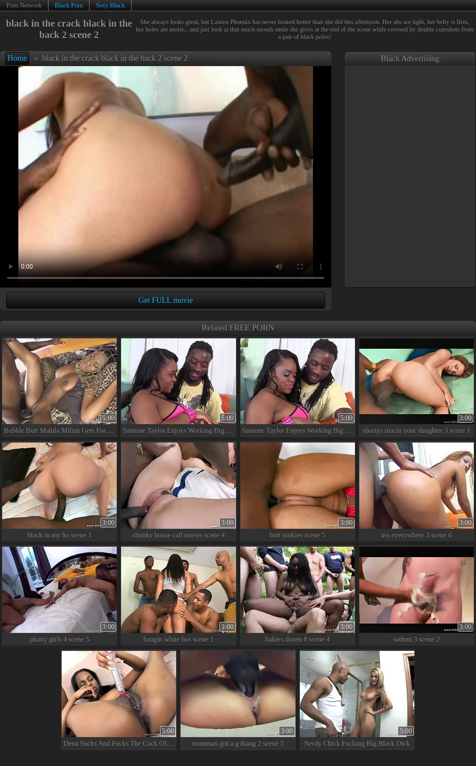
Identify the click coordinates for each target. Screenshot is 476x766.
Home (17, 58)
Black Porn (69, 5)
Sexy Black (110, 5)
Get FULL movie (166, 300)
